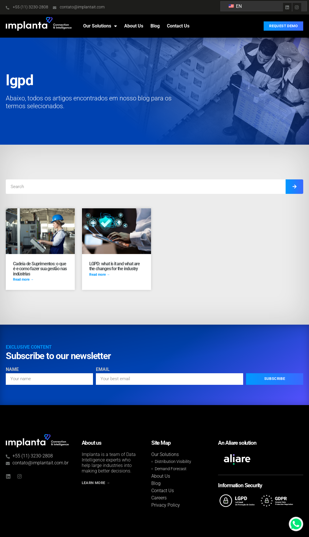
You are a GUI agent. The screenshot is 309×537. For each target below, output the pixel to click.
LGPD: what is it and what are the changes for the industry (114, 266)
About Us (133, 26)
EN (235, 6)
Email (103, 369)
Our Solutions (100, 26)
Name (12, 369)
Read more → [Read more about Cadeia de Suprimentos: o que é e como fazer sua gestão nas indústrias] (23, 279)
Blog (155, 26)
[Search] (294, 186)
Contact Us (178, 26)
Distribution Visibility (173, 461)
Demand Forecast (171, 468)
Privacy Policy (165, 505)
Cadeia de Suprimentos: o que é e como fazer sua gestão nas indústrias (40, 269)
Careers (159, 498)
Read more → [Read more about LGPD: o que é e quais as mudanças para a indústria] (99, 275)
